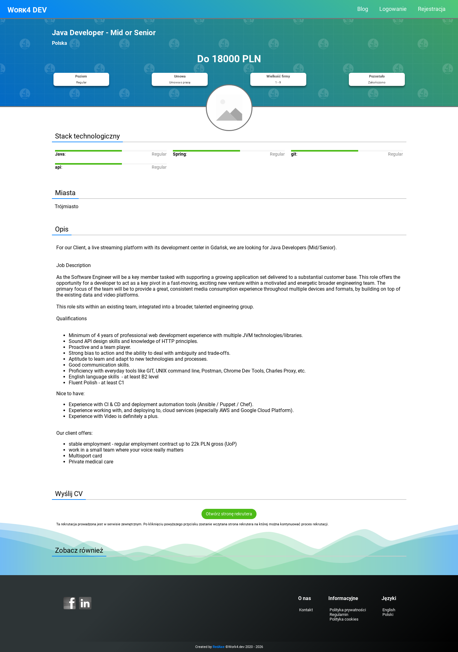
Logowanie (393, 9)
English (388, 609)
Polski (387, 614)
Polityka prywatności (348, 609)
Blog (362, 9)
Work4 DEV (27, 10)
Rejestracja (432, 9)
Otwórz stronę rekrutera (229, 514)
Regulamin (339, 614)
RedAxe (218, 647)
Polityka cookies (344, 619)
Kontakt (306, 609)
